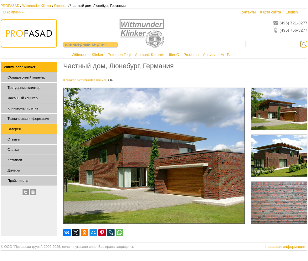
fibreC (174, 55)
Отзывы (14, 139)
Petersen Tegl (119, 55)
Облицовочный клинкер (26, 77)
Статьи (13, 149)
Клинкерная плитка (23, 108)
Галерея (60, 6)
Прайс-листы (18, 180)
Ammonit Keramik (150, 55)
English (291, 12)
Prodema (191, 55)
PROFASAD (10, 6)
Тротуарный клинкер (24, 88)
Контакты (247, 12)
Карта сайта (270, 12)
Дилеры (14, 170)
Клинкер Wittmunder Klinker (84, 80)
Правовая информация (285, 246)
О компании (13, 12)
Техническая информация (28, 118)
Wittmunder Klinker (36, 6)
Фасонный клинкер (23, 98)
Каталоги (15, 160)
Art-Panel (228, 55)
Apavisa (210, 55)
